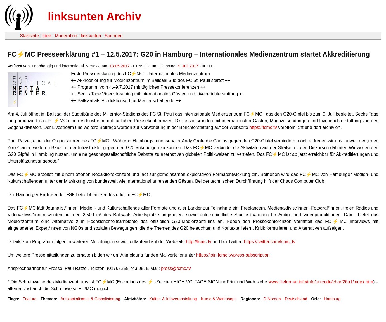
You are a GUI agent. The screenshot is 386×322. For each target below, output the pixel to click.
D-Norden (272, 299)
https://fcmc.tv (263, 127)
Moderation (66, 35)
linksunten (91, 35)
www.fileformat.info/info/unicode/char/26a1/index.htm (321, 281)
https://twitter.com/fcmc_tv (269, 241)
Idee (46, 35)
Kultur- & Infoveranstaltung (173, 299)
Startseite (29, 35)
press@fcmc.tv (176, 268)
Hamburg (332, 299)
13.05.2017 (120, 66)
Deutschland (296, 299)
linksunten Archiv (94, 16)
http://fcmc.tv (198, 241)
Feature (30, 299)
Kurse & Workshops (218, 299)
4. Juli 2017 (188, 66)
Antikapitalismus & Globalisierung (90, 299)
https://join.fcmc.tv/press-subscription (232, 255)
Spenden (113, 35)
